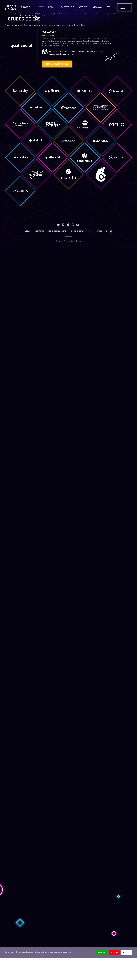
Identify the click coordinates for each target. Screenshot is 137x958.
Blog (109, 6)
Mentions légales (78, 231)
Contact (99, 231)
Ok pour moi (101, 952)
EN (107, 231)
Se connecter (124, 7)
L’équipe (28, 231)
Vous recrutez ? (84, 7)
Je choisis (126, 952)
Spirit (41, 6)
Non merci (114, 952)
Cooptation (40, 231)
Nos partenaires (97, 7)
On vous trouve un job (67, 7)
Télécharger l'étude (58, 64)
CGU (90, 231)
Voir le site (48, 36)
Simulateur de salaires (25, 7)
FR (111, 231)
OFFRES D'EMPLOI (50, 7)
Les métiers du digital (57, 231)
